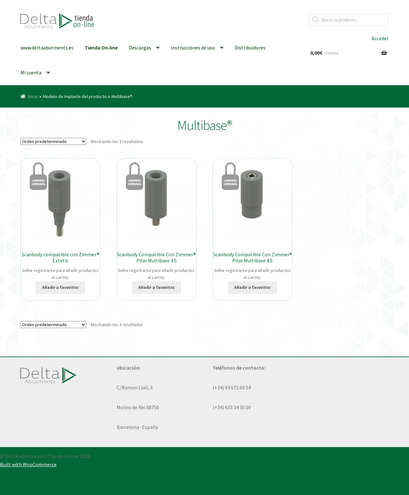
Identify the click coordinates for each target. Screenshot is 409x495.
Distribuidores (250, 47)
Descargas (140, 47)
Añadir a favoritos (60, 287)
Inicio (33, 96)
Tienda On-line (101, 47)
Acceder (380, 38)
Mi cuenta (31, 72)
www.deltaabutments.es (46, 47)
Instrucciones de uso (193, 47)
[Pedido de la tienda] (53, 141)
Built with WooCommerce (28, 464)
